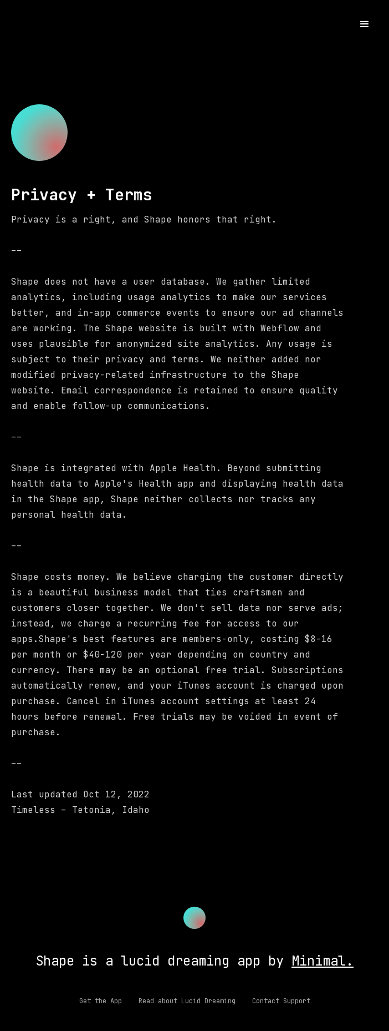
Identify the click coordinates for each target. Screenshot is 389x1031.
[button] (364, 24)
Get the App (100, 1001)
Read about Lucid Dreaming (187, 1001)
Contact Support (281, 1001)
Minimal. (322, 960)
